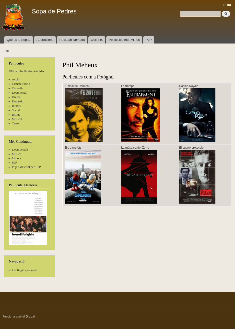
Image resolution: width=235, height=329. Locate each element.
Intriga (16, 114)
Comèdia (17, 88)
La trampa (127, 86)
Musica (16, 154)
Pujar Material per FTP (26, 167)
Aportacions (44, 40)
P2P (149, 40)
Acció (16, 79)
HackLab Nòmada (72, 40)
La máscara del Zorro (135, 147)
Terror (16, 123)
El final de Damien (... (79, 86)
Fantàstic (17, 101)
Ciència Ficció (21, 84)
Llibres (16, 158)
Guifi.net (97, 40)
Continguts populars (24, 270)
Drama (16, 97)
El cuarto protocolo (191, 147)
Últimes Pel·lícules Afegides (26, 71)
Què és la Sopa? (18, 40)
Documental (19, 92)
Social (16, 110)
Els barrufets (73, 147)
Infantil (16, 106)
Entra (227, 5)
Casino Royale (188, 86)
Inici (6, 51)
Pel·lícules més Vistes (124, 40)
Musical (17, 119)
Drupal (30, 316)
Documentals (20, 149)
